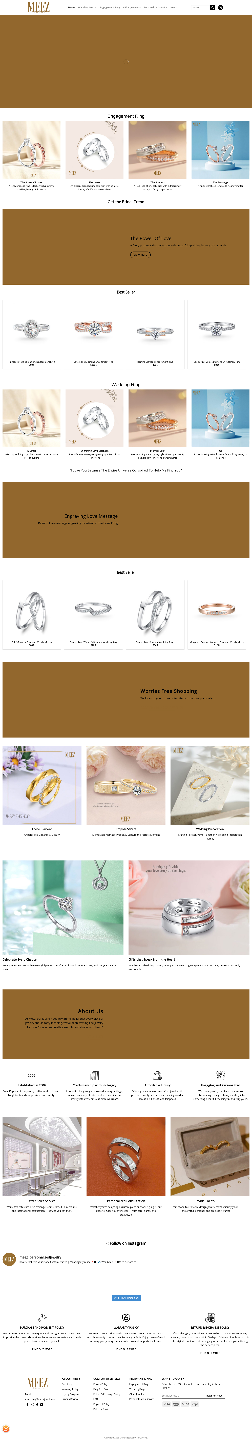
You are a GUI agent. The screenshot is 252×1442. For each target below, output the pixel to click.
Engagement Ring (109, 7)
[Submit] (212, 7)
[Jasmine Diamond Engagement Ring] (155, 329)
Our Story (67, 1384)
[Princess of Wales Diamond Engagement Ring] (32, 329)
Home (71, 7)
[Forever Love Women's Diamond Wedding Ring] (93, 609)
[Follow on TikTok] (37, 1405)
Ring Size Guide (101, 1389)
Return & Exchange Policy (106, 1394)
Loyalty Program (70, 1394)
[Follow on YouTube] (41, 1405)
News (173, 7)
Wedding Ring (87, 7)
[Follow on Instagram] (32, 1405)
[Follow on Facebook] (27, 1405)
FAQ (95, 1399)
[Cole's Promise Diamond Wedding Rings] (32, 609)
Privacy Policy (100, 1384)
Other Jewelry (132, 7)
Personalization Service (141, 1399)
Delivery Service (101, 1409)
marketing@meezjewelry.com (41, 1399)
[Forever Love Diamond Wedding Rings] (155, 609)
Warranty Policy (70, 1389)
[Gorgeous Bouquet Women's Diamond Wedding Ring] (217, 609)
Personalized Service (155, 7)
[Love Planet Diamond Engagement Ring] (93, 329)
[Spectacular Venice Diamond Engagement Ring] (217, 329)
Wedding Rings (137, 1389)
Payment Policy (101, 1404)
